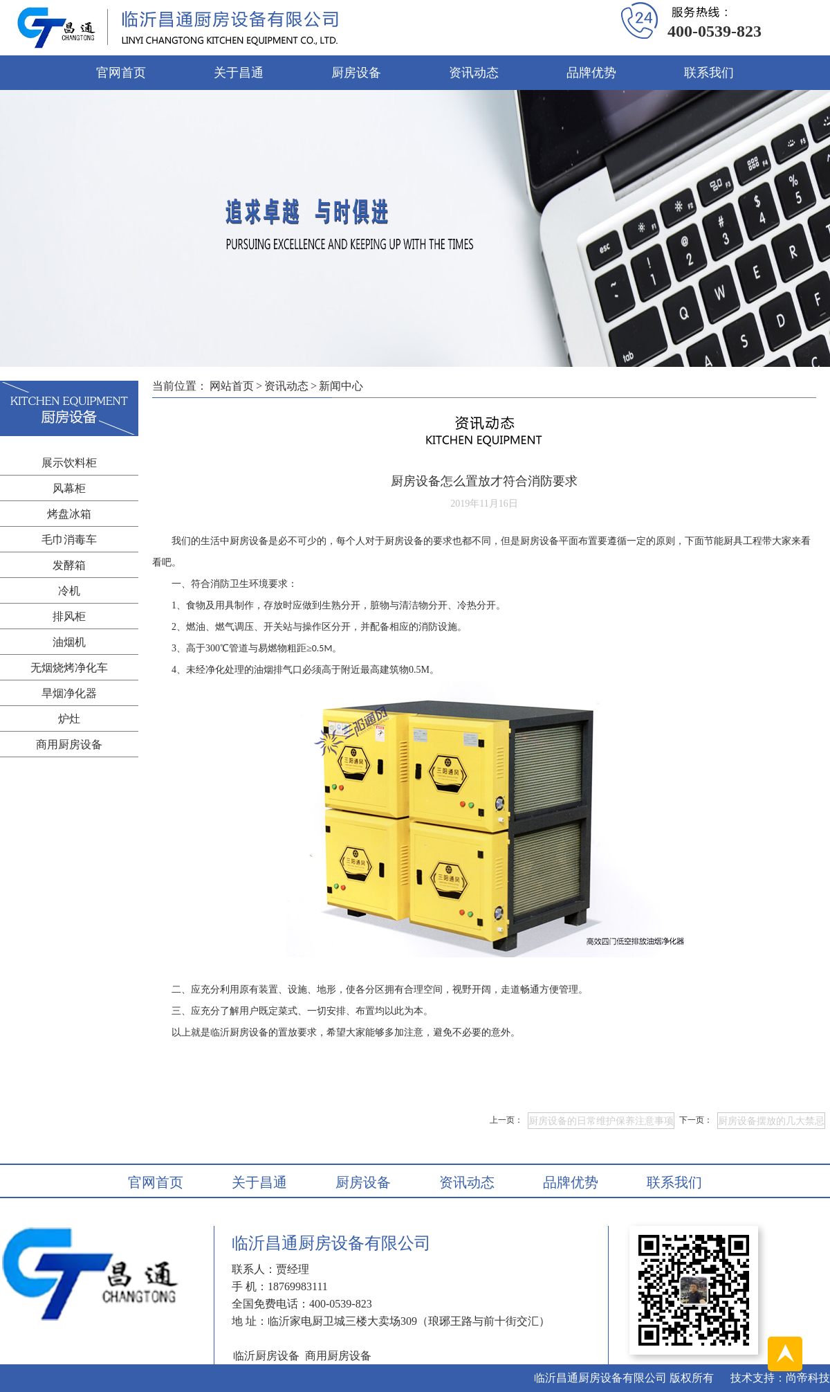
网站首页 (232, 386)
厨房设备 (356, 73)
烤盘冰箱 (69, 514)
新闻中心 (341, 386)
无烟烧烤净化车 (69, 668)
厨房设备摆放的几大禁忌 (771, 1121)
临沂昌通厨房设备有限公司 (600, 1378)
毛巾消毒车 (69, 539)
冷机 (69, 591)
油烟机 (69, 642)
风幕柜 (69, 488)
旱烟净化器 (69, 693)
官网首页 (121, 73)
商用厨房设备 (69, 744)
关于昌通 (239, 73)
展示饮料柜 (69, 463)
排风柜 (69, 616)
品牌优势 (591, 73)
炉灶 (69, 719)
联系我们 (709, 73)
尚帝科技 (808, 1378)
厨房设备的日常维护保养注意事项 (601, 1121)
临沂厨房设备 (239, 1032)
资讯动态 (474, 73)
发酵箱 (69, 565)
